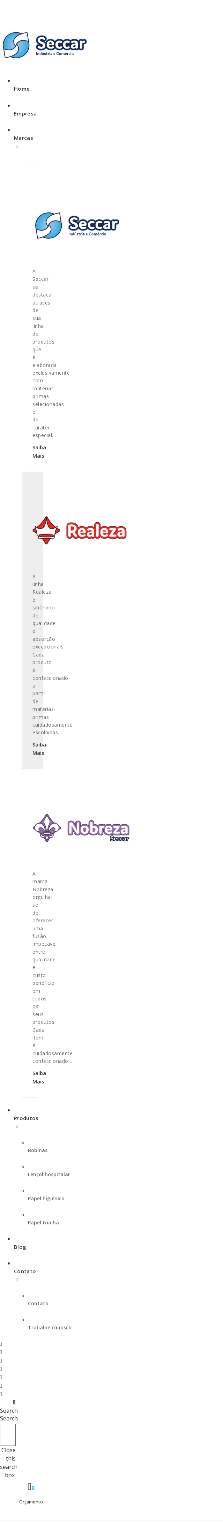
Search (9, 1418)
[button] (8, 1406)
